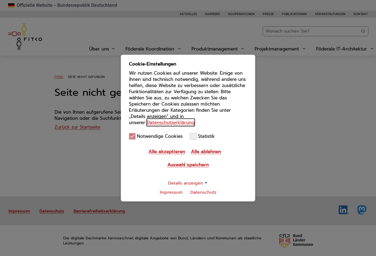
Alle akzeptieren (167, 151)
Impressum (171, 192)
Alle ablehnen (206, 151)
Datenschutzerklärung (170, 122)
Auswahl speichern (188, 164)
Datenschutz (203, 192)
